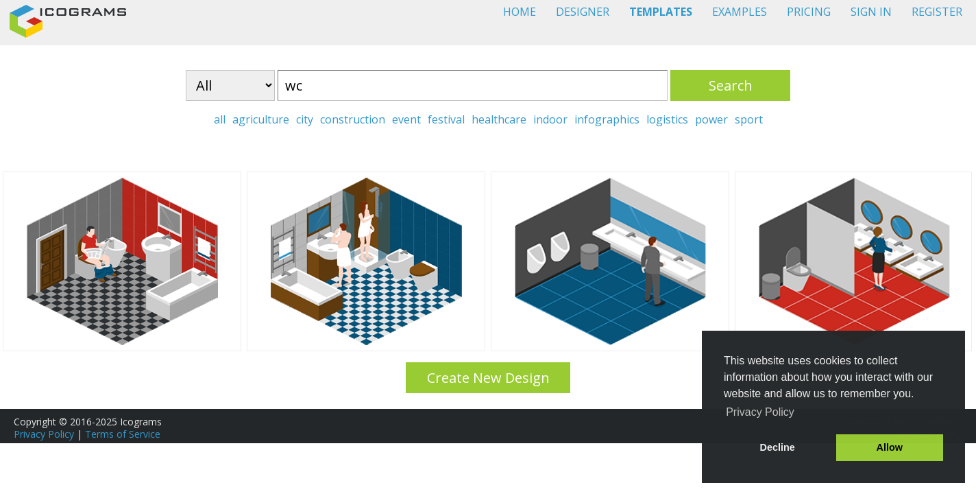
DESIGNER (582, 11)
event (406, 119)
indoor (550, 119)
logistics (667, 119)
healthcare (499, 119)
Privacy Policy (44, 433)
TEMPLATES (660, 11)
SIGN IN (871, 11)
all (219, 119)
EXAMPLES (739, 11)
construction (352, 119)
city (304, 119)
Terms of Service (122, 433)
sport (749, 119)
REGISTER (937, 11)
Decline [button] (777, 447)
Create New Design (488, 377)
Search (731, 85)
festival (446, 119)
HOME (519, 11)
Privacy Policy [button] (760, 412)
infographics (606, 119)
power (711, 119)
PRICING (809, 11)
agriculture (260, 119)
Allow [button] (890, 447)
